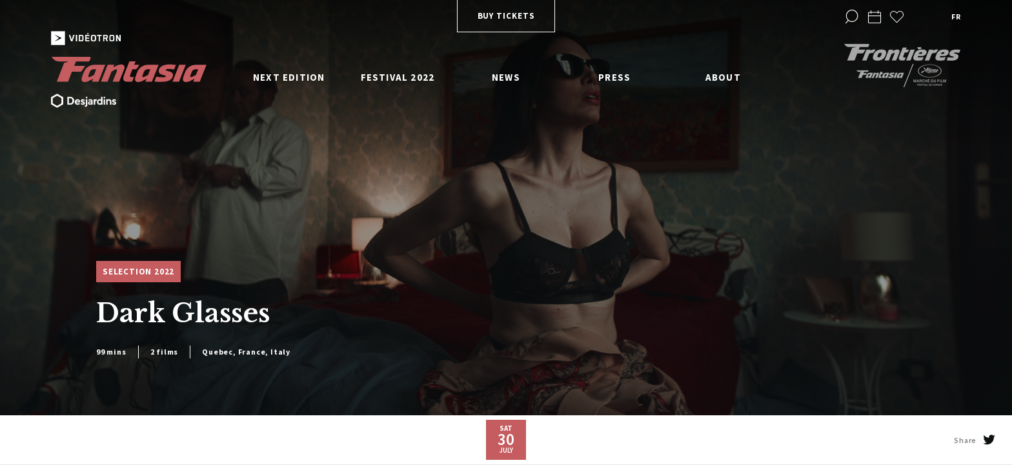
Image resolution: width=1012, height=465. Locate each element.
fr (955, 16)
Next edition (289, 77)
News (506, 77)
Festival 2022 (398, 77)
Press (614, 77)
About (723, 77)
